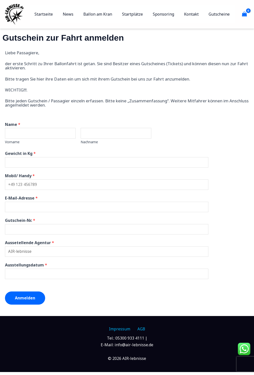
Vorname (12, 142)
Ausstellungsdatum (26, 267)
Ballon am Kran (106, 14)
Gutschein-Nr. (20, 222)
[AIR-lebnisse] (14, 14)
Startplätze (139, 14)
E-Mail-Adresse (21, 199)
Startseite (56, 14)
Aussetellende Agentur (29, 244)
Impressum (121, 332)
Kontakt (194, 14)
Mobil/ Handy (20, 176)
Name (12, 124)
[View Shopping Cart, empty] (244, 14)
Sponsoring (168, 14)
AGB (140, 332)
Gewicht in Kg (20, 154)
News (79, 14)
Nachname (89, 142)
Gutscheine (220, 14)
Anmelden (25, 300)
